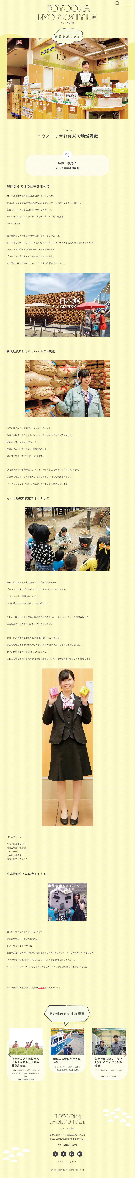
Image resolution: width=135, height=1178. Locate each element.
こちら (41, 987)
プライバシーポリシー (67, 1161)
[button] (9, 1054)
